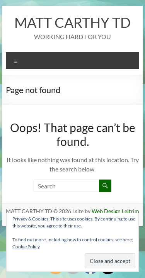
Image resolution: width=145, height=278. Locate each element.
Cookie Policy (26, 246)
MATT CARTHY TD (72, 22)
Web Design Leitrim (115, 211)
